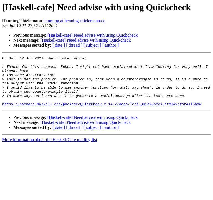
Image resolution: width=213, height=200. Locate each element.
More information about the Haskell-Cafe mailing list (49, 149)
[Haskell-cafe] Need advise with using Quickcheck (92, 35)
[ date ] (58, 45)
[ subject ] (92, 45)
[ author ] (110, 45)
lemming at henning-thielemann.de (74, 20)
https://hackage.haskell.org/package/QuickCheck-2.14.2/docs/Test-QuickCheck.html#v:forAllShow (101, 113)
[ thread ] (74, 45)
